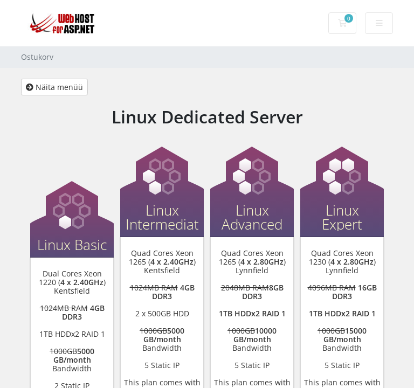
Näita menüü (54, 87)
